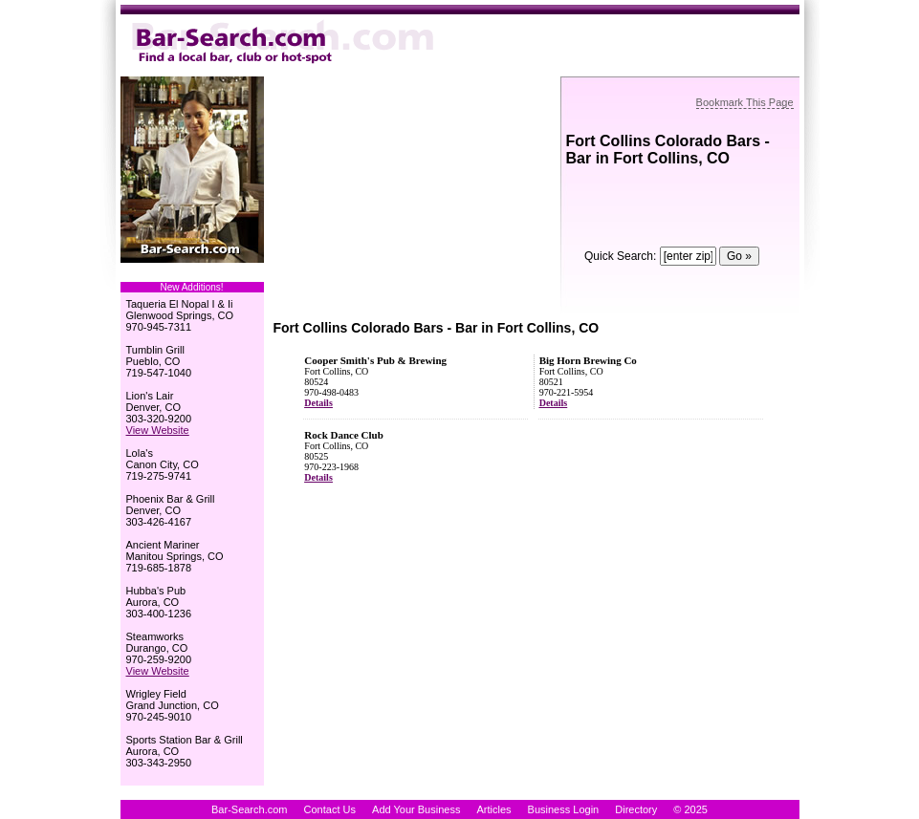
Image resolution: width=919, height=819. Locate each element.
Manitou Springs (164, 556)
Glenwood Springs (169, 315)
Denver (143, 407)
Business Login (564, 809)
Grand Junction (162, 705)
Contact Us (330, 809)
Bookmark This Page (745, 102)
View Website (157, 430)
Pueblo (142, 361)
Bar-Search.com (249, 809)
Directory (636, 809)
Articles (493, 809)
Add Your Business (416, 809)
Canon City (152, 464)
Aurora (142, 602)
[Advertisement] (412, 195)
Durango (146, 648)
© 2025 (690, 809)
